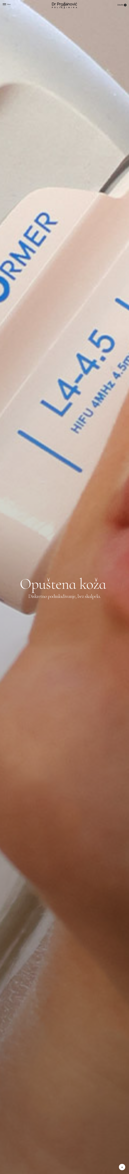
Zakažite (120, 5)
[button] (7, 4)
